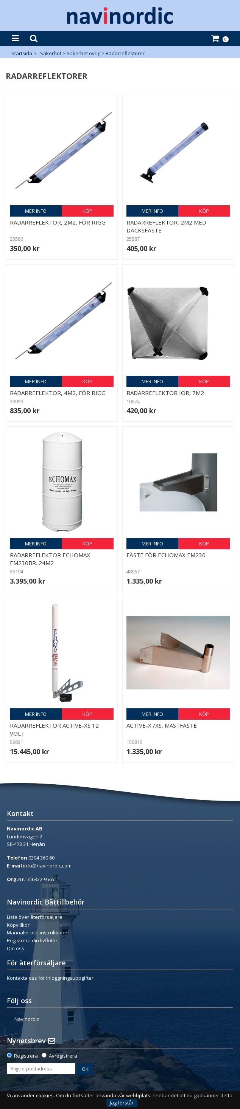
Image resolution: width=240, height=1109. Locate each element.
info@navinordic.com (47, 865)
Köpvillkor (18, 925)
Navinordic (26, 1019)
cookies (45, 1095)
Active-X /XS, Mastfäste (161, 725)
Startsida (21, 53)
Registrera (26, 1055)
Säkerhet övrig (83, 53)
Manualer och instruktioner (38, 932)
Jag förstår (122, 1102)
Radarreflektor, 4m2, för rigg (58, 393)
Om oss (15, 948)
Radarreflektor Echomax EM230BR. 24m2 (50, 559)
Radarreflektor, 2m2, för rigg (58, 222)
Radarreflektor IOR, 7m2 (165, 393)
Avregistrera (63, 1055)
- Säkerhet (49, 53)
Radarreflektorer (125, 53)
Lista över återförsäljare (34, 917)
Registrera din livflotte (32, 940)
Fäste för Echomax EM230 (166, 555)
